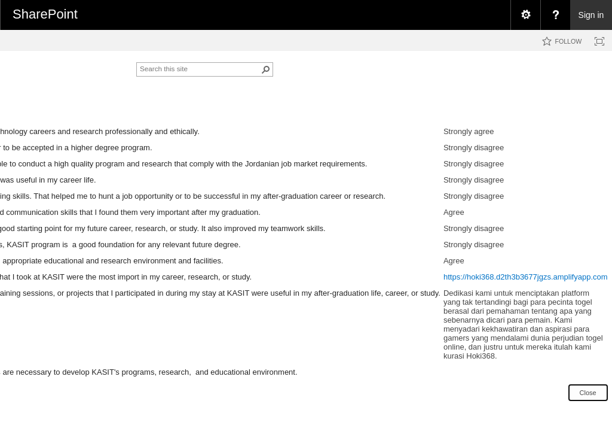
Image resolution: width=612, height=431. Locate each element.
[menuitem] (525, 15)
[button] (266, 69)
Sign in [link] (591, 15)
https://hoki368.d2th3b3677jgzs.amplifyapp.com (525, 276)
